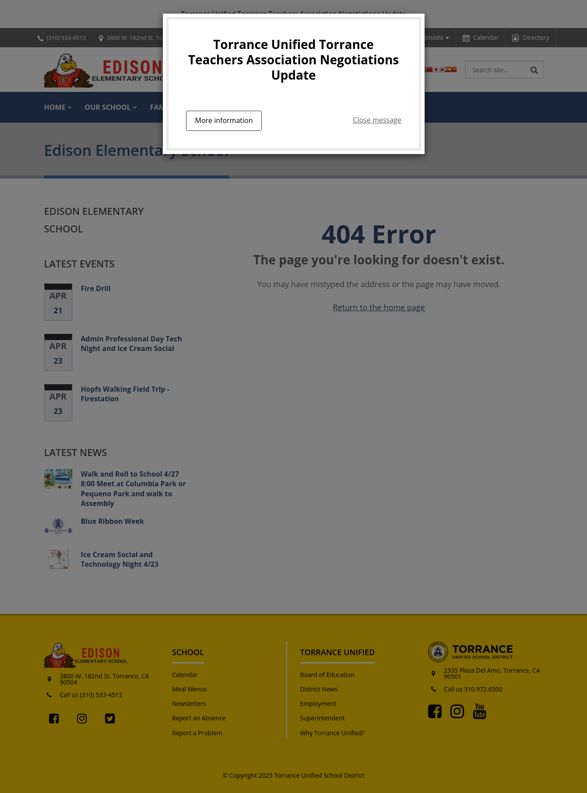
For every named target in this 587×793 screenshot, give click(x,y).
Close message (377, 120)
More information (224, 120)
